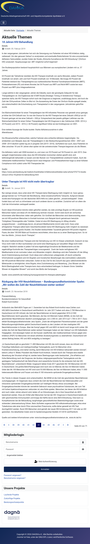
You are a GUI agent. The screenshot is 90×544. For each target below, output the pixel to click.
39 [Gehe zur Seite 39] (18, 425)
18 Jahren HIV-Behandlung (17, 42)
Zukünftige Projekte (12, 498)
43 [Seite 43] (39, 425)
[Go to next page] (63, 425)
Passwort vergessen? (12, 475)
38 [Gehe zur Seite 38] (13, 425)
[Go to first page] (4, 425)
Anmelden (45, 469)
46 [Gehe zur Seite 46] (54, 425)
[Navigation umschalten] (3, 22)
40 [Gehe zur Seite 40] (23, 425)
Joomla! (20, 537)
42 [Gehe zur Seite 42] (33, 425)
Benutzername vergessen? (15, 478)
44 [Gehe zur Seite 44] (44, 425)
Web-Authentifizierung (45, 461)
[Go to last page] (67, 425)
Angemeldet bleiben (15, 455)
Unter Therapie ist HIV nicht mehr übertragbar (28, 181)
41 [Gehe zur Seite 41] (28, 425)
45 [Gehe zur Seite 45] (49, 425)
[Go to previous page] (9, 425)
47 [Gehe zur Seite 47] (59, 425)
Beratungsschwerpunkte (14, 502)
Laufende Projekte (11, 495)
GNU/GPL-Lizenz (45, 537)
